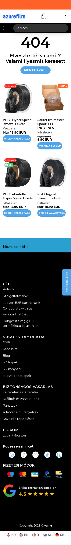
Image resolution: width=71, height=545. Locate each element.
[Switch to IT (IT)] (35, 535)
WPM (48, 525)
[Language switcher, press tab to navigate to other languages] (58, 15)
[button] (5, 28)
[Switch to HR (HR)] (11, 535)
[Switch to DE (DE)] (60, 535)
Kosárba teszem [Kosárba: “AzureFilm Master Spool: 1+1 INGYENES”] (49, 145)
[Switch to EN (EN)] (24, 535)
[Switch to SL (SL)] (47, 535)
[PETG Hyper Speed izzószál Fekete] (18, 98)
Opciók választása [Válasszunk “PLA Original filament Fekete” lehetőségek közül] (51, 213)
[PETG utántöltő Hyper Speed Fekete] (18, 172)
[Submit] (63, 28)
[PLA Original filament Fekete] (52, 172)
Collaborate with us (17, 308)
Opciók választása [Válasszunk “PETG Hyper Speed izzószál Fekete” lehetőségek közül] (17, 138)
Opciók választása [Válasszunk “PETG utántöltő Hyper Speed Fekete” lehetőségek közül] (17, 213)
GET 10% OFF (66, 282)
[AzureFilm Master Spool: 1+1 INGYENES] (52, 98)
